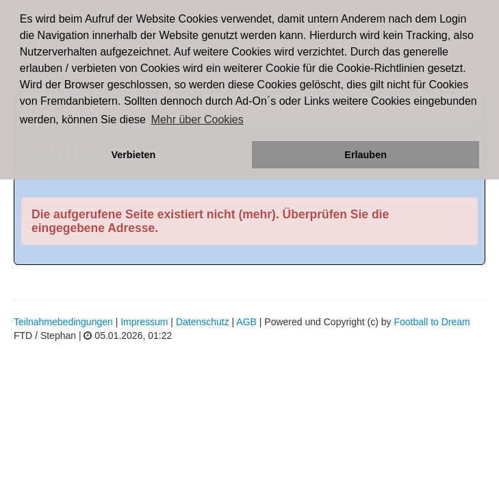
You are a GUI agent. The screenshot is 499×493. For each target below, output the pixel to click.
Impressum (144, 321)
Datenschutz (202, 321)
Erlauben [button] (365, 154)
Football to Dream (432, 321)
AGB (246, 321)
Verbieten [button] (133, 154)
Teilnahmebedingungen (63, 321)
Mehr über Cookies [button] (197, 119)
